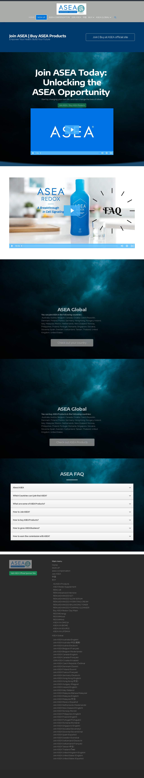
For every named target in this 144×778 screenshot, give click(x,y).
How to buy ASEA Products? (72, 520)
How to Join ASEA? (72, 512)
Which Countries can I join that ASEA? (72, 496)
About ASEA (72, 487)
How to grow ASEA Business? (72, 528)
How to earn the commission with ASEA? (72, 536)
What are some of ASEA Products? (72, 504)
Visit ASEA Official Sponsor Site (23, 573)
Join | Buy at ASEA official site (110, 37)
